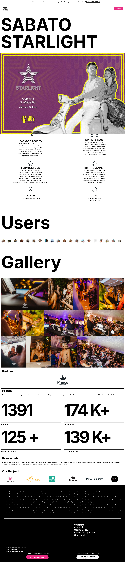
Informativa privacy (84, 532)
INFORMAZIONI (91, 2)
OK (99, 2)
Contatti (78, 527)
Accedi (118, 9)
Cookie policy (81, 530)
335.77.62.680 (25, 182)
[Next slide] (121, 241)
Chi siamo (79, 524)
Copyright (79, 535)
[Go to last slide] (4, 241)
